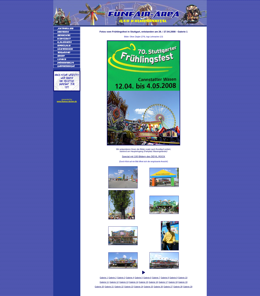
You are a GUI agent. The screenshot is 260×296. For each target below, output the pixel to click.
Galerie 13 (124, 282)
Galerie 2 (113, 278)
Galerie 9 (174, 278)
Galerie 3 (121, 278)
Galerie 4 (130, 278)
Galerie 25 (148, 287)
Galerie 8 (165, 278)
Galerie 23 (128, 287)
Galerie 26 (158, 287)
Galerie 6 (147, 278)
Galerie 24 (138, 287)
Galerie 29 (187, 287)
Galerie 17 (163, 282)
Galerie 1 (104, 278)
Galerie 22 (119, 287)
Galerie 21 (109, 287)
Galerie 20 (99, 287)
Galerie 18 (173, 282)
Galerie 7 (156, 278)
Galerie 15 (143, 282)
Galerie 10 (182, 278)
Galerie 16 (153, 282)
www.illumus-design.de (67, 101)
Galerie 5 (139, 278)
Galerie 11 (104, 282)
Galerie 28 (178, 287)
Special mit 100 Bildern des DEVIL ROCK (143, 156)
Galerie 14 (133, 282)
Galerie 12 (114, 282)
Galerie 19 (182, 282)
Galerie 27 (168, 287)
